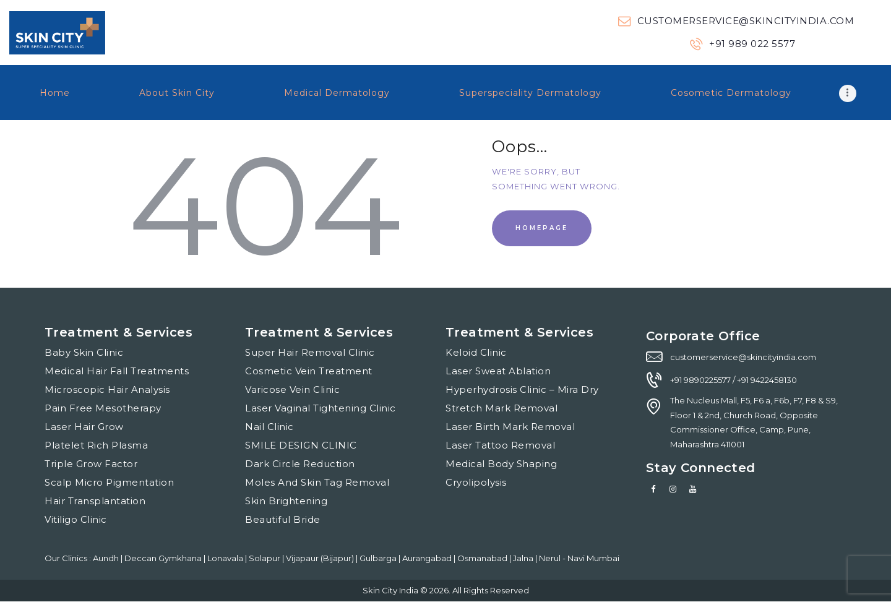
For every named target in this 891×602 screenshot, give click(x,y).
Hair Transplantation (95, 501)
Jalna (524, 558)
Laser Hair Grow (84, 426)
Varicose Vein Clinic (292, 389)
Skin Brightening (286, 501)
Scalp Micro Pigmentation (109, 482)
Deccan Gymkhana (164, 558)
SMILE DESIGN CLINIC (301, 445)
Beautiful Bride (283, 519)
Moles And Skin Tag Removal (317, 482)
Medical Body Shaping (501, 464)
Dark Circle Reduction (300, 464)
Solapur (265, 558)
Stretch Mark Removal (501, 408)
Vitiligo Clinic (76, 519)
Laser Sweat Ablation (498, 371)
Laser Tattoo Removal (500, 445)
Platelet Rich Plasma (96, 445)
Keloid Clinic (476, 352)
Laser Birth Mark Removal (510, 426)
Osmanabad (483, 558)
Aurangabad (428, 558)
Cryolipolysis (476, 482)
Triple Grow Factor (91, 464)
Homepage (541, 228)
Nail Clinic (269, 426)
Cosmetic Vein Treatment (308, 371)
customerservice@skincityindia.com (743, 357)
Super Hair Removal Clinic (310, 352)
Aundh (107, 558)
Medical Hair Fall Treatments (117, 371)
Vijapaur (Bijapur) (321, 558)
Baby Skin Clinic (84, 352)
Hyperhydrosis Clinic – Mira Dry (522, 389)
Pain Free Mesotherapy (103, 408)
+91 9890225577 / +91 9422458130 (733, 380)
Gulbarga (378, 558)
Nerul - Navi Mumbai (579, 558)
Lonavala (226, 558)
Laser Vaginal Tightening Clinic (320, 408)
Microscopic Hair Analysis (107, 389)
